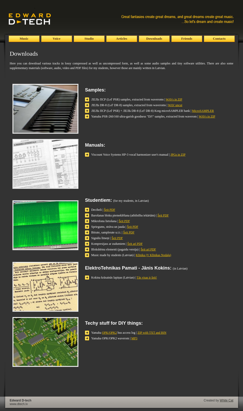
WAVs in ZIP (174, 99)
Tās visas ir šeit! (147, 277)
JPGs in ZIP (177, 154)
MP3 (134, 338)
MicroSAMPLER (203, 111)
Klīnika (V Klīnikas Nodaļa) (153, 255)
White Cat (226, 400)
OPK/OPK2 (109, 332)
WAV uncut (175, 105)
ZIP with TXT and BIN (152, 332)
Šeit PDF (109, 210)
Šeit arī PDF (135, 244)
